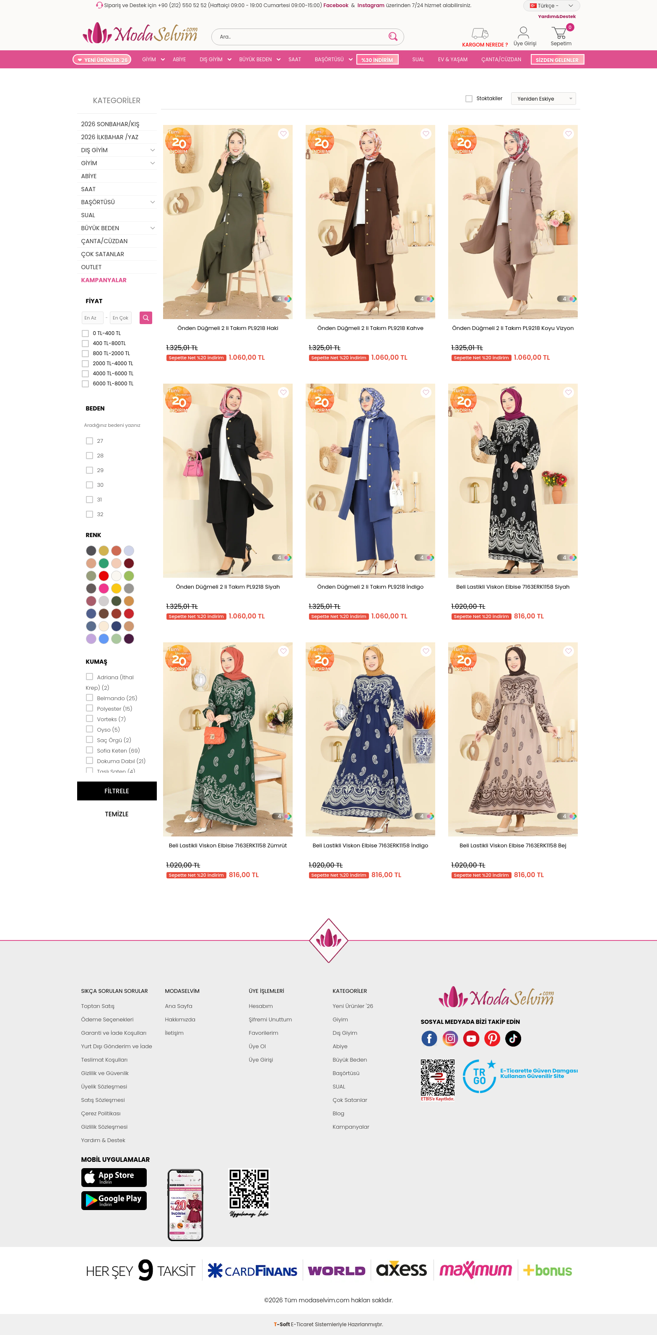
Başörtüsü (346, 1073)
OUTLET (91, 267)
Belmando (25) (112, 697)
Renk (93, 535)
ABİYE (179, 59)
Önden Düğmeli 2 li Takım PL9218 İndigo (370, 587)
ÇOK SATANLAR (102, 254)
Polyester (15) (109, 708)
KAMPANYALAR (104, 280)
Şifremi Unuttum (270, 1019)
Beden (95, 408)
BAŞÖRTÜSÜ (329, 59)
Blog (339, 1113)
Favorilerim (263, 1033)
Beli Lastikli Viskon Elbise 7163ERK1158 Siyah (512, 587)
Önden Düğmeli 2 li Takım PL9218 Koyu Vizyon (513, 328)
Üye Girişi (261, 1060)
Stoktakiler (484, 98)
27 (94, 441)
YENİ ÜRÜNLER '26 (105, 60)
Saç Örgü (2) (109, 739)
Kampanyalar (351, 1127)
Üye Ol (257, 1046)
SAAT (294, 59)
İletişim (174, 1033)
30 (95, 485)
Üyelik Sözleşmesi (104, 1087)
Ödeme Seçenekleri (107, 1019)
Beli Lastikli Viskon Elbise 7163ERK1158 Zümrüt (228, 845)
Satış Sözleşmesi (103, 1100)
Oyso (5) (103, 729)
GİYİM (149, 59)
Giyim (340, 1019)
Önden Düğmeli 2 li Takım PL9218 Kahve (370, 328)
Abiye (340, 1046)
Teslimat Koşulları (104, 1060)
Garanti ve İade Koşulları (114, 1033)
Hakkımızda (180, 1019)
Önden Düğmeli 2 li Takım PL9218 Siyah (228, 587)
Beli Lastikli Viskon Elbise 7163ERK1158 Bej (513, 845)
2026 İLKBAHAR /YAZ (110, 137)
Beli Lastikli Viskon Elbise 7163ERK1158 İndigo (370, 845)
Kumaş (96, 661)
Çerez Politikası (101, 1113)
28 (95, 456)
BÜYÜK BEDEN (255, 59)
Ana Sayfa (178, 1006)
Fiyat (94, 301)
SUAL (417, 59)
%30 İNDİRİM (377, 60)
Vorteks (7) (106, 718)
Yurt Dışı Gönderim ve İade (116, 1046)
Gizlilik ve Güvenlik (105, 1073)
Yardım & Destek (103, 1140)
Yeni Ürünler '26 (353, 1006)
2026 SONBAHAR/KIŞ (110, 124)
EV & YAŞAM (452, 59)
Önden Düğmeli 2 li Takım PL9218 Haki (227, 328)
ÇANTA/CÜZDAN (501, 59)
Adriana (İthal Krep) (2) (110, 682)
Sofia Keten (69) (113, 750)
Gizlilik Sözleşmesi (104, 1127)
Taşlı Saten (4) (110, 771)
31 (94, 500)
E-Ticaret (302, 1295)
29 (95, 470)
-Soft (282, 1295)
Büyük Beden (350, 1060)
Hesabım (261, 1006)
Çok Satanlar (350, 1100)
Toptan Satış (98, 1006)
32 (95, 514)
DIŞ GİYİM (211, 59)
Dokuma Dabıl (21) (116, 760)
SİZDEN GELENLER (557, 60)
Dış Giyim (345, 1033)
